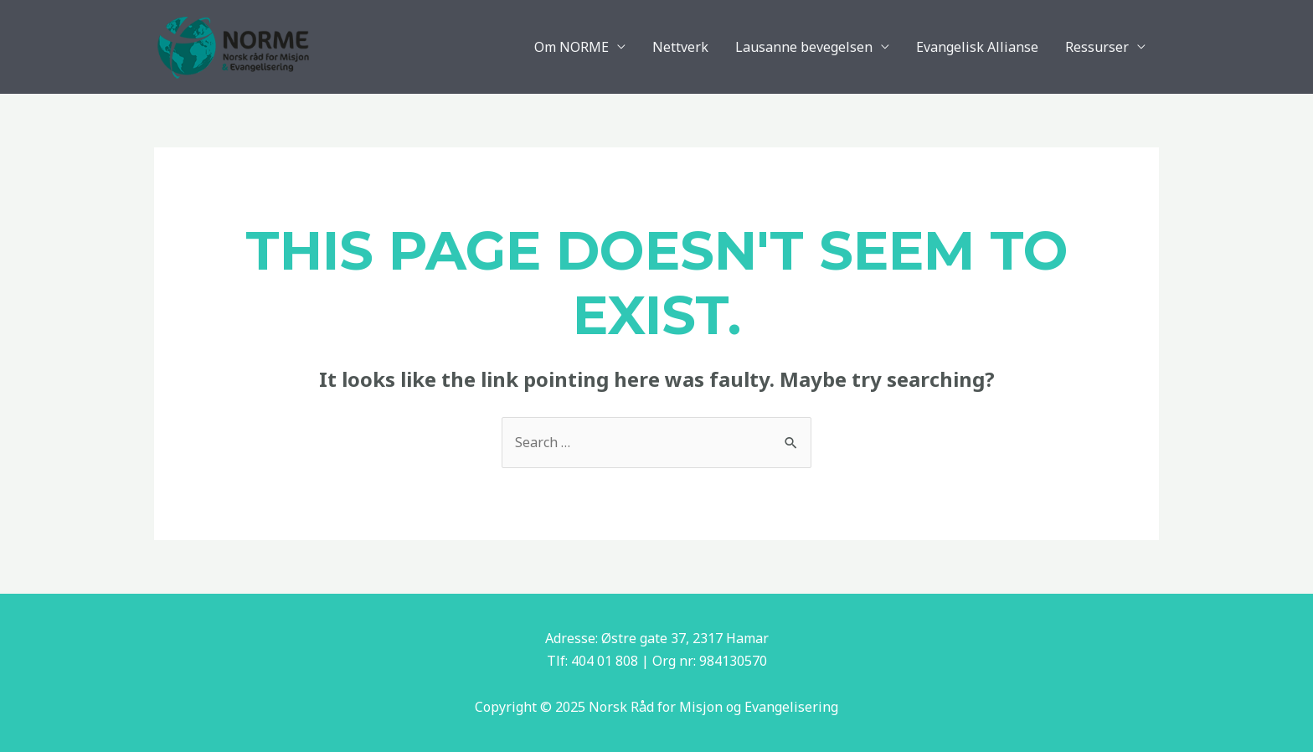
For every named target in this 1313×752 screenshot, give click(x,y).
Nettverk (680, 47)
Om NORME (571, 47)
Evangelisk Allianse (977, 47)
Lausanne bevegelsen (804, 47)
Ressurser (1097, 47)
